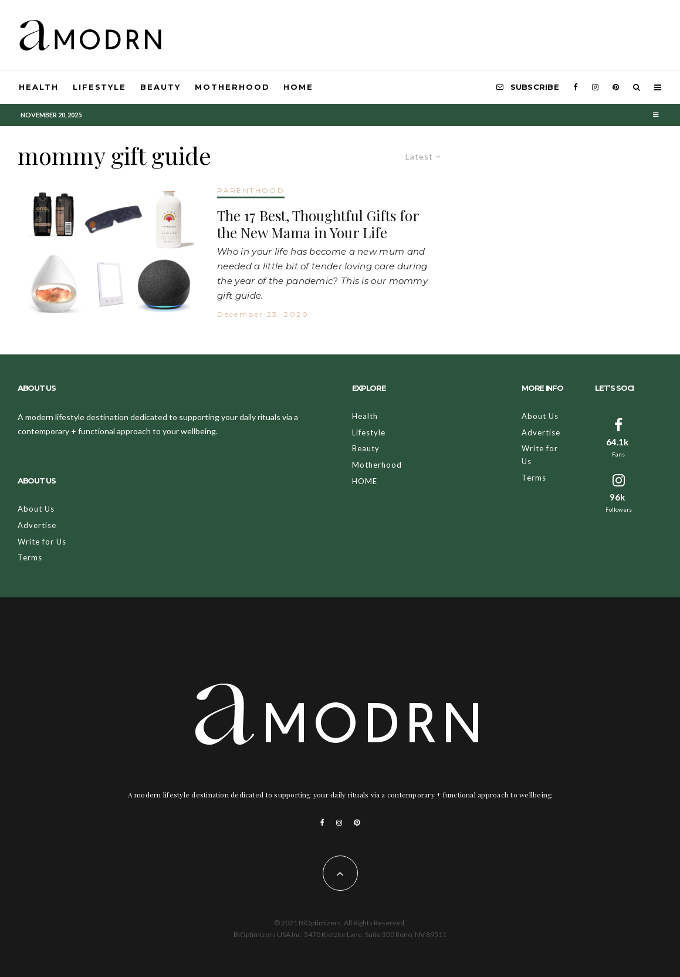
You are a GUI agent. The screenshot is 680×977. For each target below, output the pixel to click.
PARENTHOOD (251, 190)
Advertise (37, 525)
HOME (298, 87)
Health (39, 87)
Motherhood (232, 87)
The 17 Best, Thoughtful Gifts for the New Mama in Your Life (318, 224)
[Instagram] (595, 87)
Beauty (160, 87)
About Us (36, 508)
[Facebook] (575, 87)
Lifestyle (100, 87)
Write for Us (42, 541)
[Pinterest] (615, 87)
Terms (30, 557)
